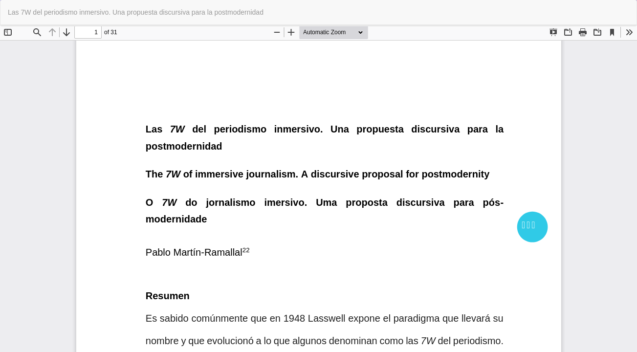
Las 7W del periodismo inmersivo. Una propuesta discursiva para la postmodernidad (136, 12)
